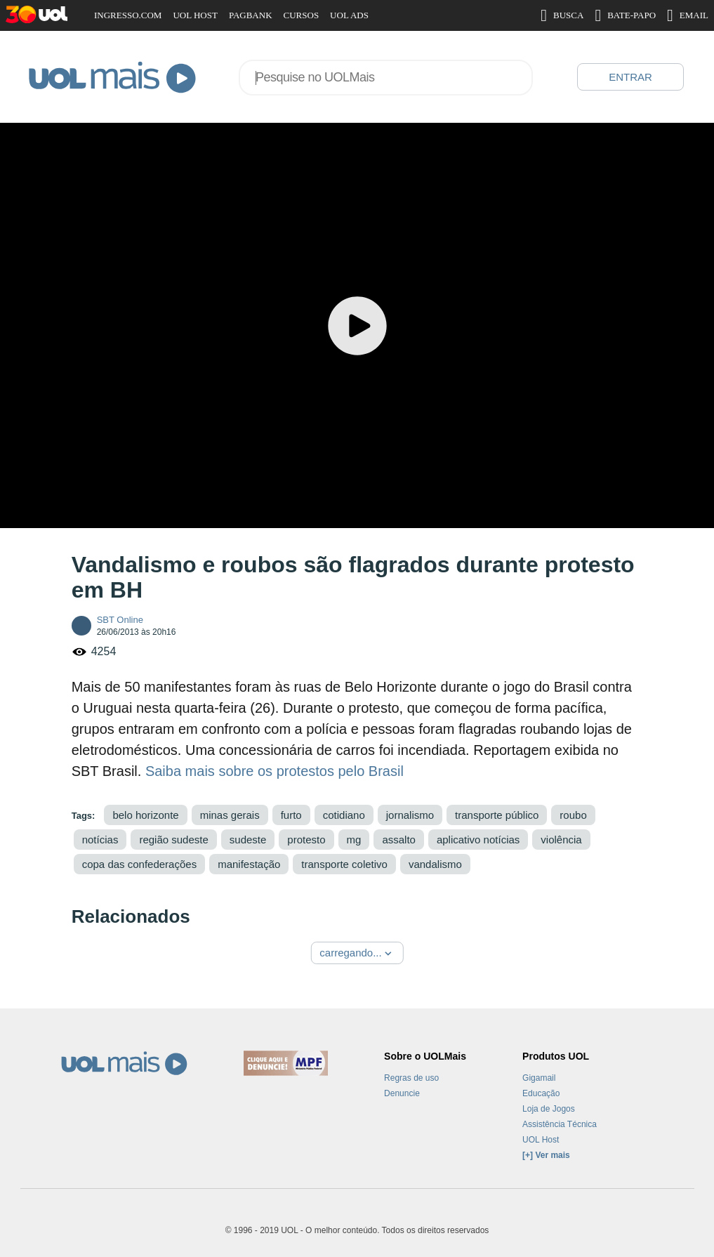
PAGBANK (250, 15)
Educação (541, 1093)
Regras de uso (411, 1078)
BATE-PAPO (625, 15)
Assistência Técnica (559, 1124)
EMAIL (687, 15)
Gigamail (538, 1078)
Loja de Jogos (548, 1109)
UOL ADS (349, 15)
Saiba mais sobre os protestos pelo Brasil (274, 771)
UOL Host (540, 1140)
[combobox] (386, 78)
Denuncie (402, 1093)
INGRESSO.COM (127, 15)
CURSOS (301, 15)
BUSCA (562, 15)
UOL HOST (195, 15)
